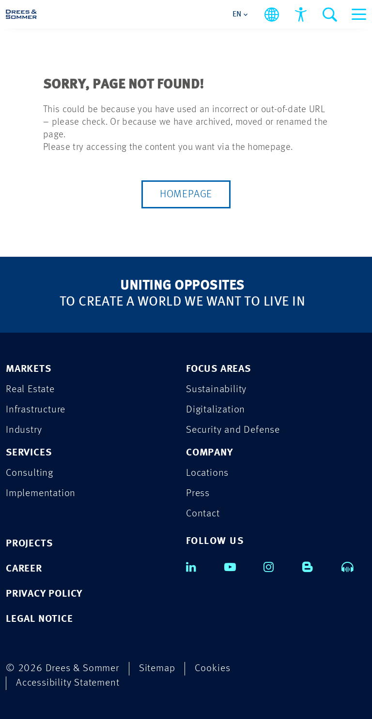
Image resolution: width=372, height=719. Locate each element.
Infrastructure (35, 410)
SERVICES (28, 453)
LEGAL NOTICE (39, 619)
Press (198, 493)
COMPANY (209, 453)
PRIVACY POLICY (44, 594)
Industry (24, 430)
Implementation (41, 493)
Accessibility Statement (67, 683)
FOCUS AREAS (218, 369)
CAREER (24, 569)
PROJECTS (29, 544)
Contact (203, 514)
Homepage (186, 194)
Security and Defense (233, 430)
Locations (207, 473)
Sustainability (216, 389)
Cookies (213, 668)
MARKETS (28, 369)
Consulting (29, 473)
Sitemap (157, 668)
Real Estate (30, 389)
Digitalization (215, 410)
